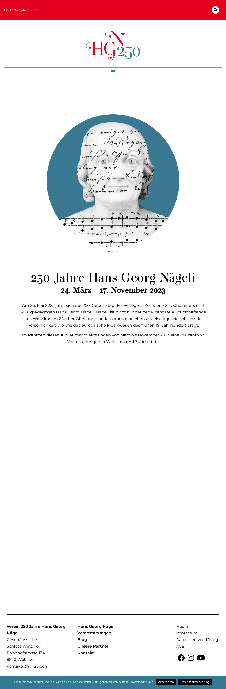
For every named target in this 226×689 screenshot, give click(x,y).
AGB (180, 646)
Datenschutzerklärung (197, 639)
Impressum (187, 633)
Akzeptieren (166, 682)
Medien (183, 626)
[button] (215, 10)
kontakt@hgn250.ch (27, 666)
